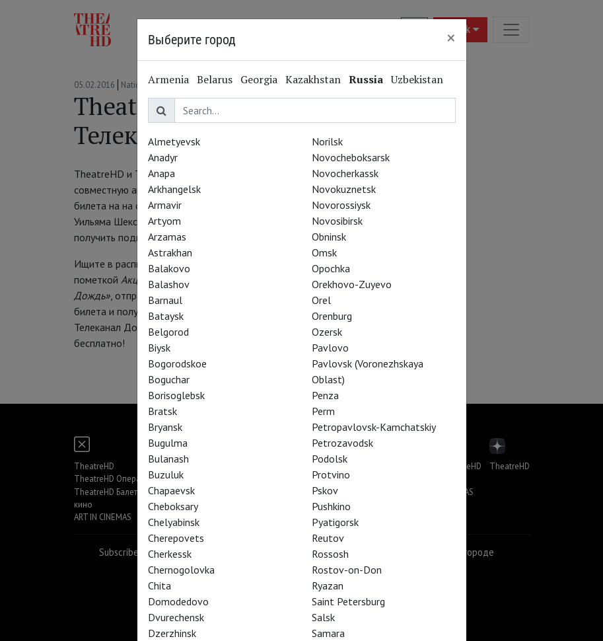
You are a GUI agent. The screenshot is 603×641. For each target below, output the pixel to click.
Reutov (328, 538)
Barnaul (165, 300)
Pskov (325, 490)
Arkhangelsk (174, 189)
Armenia (168, 79)
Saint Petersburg (348, 601)
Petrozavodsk (342, 442)
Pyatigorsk (335, 522)
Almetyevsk (174, 141)
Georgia (258, 79)
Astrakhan (170, 252)
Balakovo (169, 268)
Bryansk (165, 427)
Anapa (161, 173)
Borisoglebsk (176, 395)
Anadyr (163, 157)
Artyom (164, 220)
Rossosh (330, 553)
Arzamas (167, 236)
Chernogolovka (181, 569)
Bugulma (168, 442)
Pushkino (331, 506)
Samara (328, 633)
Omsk (324, 252)
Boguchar (169, 379)
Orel (321, 300)
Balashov (169, 284)
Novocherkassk (345, 173)
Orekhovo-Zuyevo (352, 284)
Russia (366, 79)
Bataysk (166, 315)
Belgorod (168, 331)
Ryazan (327, 585)
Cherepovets (176, 538)
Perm (323, 411)
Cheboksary (173, 506)
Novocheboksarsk (351, 157)
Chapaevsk (171, 490)
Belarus (214, 79)
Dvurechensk (176, 617)
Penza (325, 395)
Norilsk (327, 141)
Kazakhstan (313, 79)
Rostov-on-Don (347, 569)
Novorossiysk (341, 204)
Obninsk (329, 236)
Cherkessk (170, 553)
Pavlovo (330, 347)
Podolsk (329, 458)
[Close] (451, 37)
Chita (159, 585)
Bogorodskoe (177, 363)
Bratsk (162, 411)
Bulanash (168, 458)
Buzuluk (166, 474)
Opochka (331, 268)
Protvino (331, 474)
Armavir (165, 204)
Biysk (159, 347)
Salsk (323, 617)
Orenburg (332, 315)
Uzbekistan (417, 79)
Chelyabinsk (173, 522)
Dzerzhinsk (172, 633)
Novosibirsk (337, 220)
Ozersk (327, 331)
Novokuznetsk (344, 189)
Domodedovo (178, 601)
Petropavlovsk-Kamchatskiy (374, 427)
